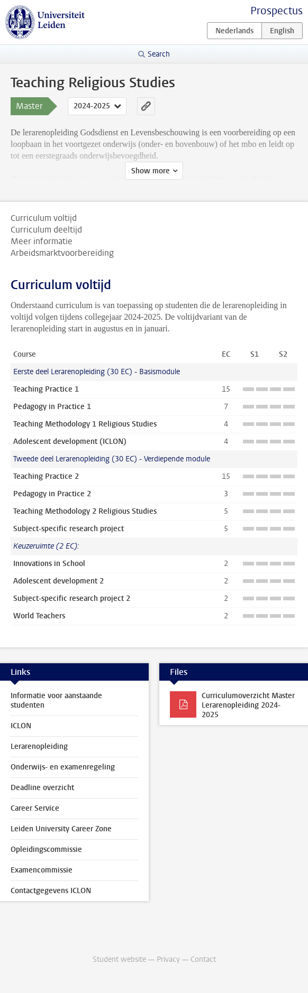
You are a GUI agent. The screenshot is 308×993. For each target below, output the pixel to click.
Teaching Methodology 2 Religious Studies (85, 511)
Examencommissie (42, 870)
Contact (203, 959)
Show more (150, 171)
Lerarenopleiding (39, 746)
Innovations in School (49, 564)
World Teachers (39, 616)
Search (159, 54)
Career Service (35, 808)
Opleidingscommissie (46, 849)
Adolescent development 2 (58, 581)
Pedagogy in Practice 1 (52, 407)
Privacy (168, 959)
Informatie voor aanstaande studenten (56, 700)
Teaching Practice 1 (46, 389)
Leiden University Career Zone (61, 829)
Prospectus (276, 11)
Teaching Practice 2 (46, 476)
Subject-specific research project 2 (71, 598)
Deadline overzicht (42, 788)
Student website (119, 959)
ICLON (21, 726)
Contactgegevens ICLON (51, 891)
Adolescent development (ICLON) (69, 442)
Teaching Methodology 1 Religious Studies (85, 424)
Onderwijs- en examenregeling (63, 767)
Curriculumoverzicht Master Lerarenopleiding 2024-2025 (248, 705)
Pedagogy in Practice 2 (52, 494)
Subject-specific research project (68, 529)
